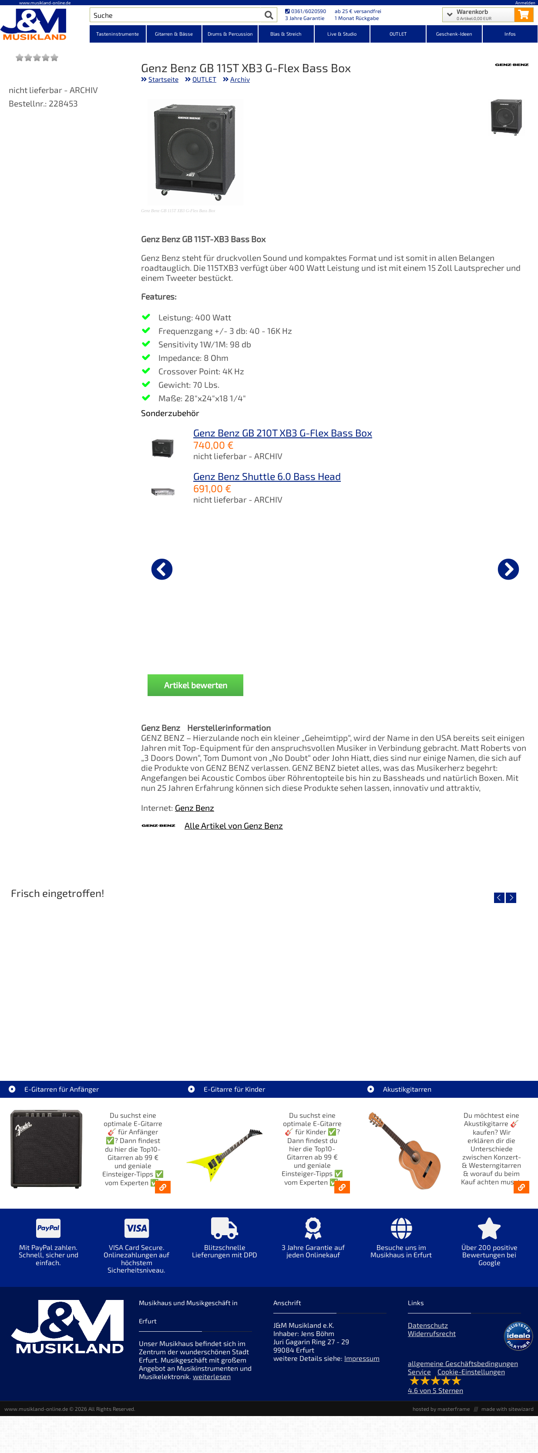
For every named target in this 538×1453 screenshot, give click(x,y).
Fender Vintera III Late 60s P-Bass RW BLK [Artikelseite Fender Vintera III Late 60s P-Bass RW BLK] (469, 1046)
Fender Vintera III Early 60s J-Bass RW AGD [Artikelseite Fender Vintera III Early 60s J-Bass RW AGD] (337, 1046)
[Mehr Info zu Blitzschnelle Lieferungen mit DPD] (225, 1250)
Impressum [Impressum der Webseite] (362, 1365)
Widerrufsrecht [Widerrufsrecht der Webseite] (432, 1340)
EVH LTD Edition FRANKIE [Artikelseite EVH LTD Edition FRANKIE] (70, 1046)
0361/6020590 (305, 11)
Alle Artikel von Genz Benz (234, 832)
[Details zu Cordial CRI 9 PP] (382, 567)
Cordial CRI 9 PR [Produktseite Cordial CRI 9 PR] (187, 636)
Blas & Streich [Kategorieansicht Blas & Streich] (286, 34)
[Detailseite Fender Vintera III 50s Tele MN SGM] (203, 984)
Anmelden (525, 2)
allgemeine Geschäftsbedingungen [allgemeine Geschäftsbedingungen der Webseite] (463, 1370)
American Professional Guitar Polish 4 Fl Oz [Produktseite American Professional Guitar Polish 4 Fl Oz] (284, 640)
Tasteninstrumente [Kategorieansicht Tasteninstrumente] (117, 34)
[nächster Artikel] (508, 569)
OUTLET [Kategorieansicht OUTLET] (398, 34)
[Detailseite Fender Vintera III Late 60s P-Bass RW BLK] (467, 984)
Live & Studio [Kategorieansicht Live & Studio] (341, 34)
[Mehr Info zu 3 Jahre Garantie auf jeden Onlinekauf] (313, 1250)
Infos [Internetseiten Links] (510, 34)
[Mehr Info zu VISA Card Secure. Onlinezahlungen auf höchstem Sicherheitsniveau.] (137, 1258)
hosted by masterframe (441, 1416)
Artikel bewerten (195, 692)
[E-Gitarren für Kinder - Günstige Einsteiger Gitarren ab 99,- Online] (342, 1193)
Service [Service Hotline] (419, 1378)
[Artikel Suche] (175, 14)
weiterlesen (212, 1383)
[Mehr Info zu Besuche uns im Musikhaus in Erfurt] (401, 1250)
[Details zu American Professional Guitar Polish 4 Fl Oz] (284, 567)
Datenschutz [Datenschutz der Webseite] (428, 1332)
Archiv (240, 79)
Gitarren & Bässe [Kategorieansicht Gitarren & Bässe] (174, 34)
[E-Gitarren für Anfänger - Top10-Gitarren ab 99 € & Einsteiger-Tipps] (163, 1193)
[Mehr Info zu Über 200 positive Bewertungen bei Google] (489, 1254)
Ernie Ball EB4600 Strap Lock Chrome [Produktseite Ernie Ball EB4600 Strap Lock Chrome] (480, 640)
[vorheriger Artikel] (162, 569)
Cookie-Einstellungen (471, 1378)
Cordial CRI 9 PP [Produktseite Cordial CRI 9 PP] (383, 636)
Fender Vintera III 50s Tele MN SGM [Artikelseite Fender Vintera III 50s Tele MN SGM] (203, 1046)
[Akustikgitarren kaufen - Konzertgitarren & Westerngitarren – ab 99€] (521, 1193)
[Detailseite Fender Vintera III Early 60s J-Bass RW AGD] (335, 984)
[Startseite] (45, 25)
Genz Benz (194, 814)
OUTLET (204, 79)
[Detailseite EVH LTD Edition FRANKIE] (70, 984)
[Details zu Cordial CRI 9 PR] (186, 567)
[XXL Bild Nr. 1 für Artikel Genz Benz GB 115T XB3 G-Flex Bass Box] (506, 118)
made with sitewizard (507, 1416)
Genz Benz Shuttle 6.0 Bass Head (267, 476)
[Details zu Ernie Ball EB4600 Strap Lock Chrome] (480, 567)
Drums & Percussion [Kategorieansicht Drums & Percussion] (230, 34)
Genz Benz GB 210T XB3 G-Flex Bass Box (282, 433)
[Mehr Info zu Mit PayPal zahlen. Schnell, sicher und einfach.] (48, 1254)
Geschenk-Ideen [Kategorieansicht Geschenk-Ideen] (454, 34)
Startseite (163, 79)
